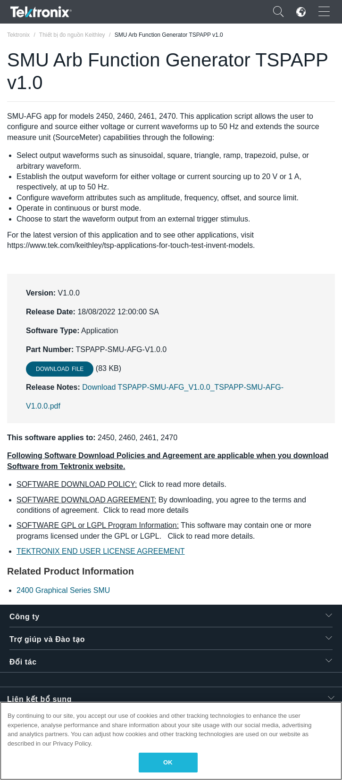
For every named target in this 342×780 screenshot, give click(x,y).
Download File (59, 369)
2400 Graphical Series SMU (63, 590)
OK (168, 762)
